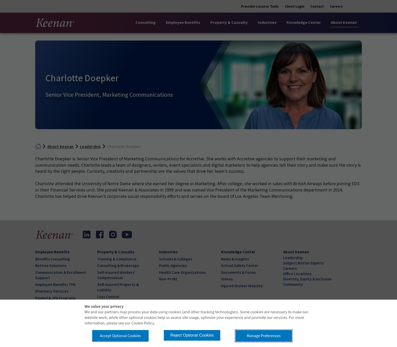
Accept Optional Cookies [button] (120, 336)
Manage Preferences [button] (264, 336)
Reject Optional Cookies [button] (192, 335)
